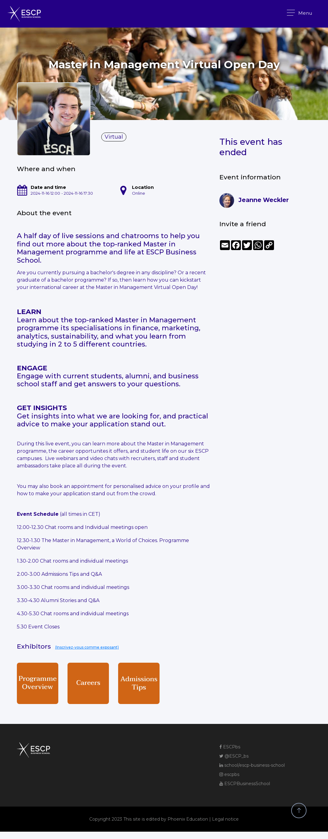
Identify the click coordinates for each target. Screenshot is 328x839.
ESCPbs (229, 747)
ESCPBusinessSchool (244, 783)
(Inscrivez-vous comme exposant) (87, 647)
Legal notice (225, 819)
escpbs (229, 774)
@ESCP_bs (234, 756)
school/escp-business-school (252, 765)
